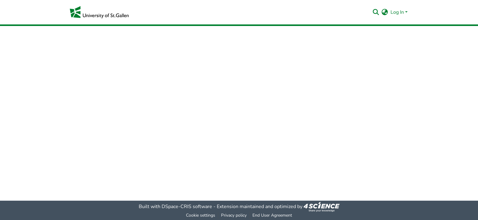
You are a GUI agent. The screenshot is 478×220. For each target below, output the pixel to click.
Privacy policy (234, 215)
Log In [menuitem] (397, 12)
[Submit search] (376, 12)
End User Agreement (272, 215)
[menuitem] (385, 12)
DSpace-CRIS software (187, 206)
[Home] (99, 12)
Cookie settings (200, 215)
